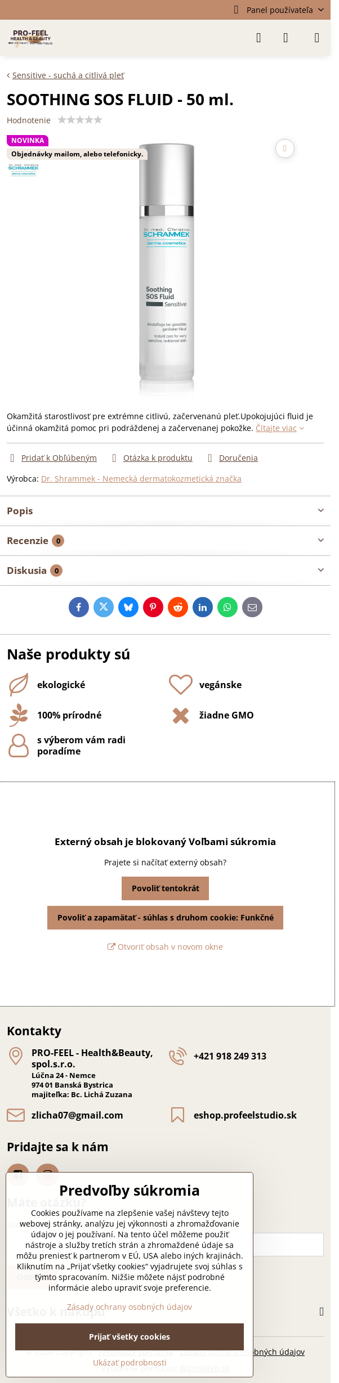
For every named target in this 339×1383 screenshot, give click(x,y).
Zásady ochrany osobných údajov (129, 1306)
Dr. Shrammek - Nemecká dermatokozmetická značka (141, 478)
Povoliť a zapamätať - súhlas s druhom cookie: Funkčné (165, 917)
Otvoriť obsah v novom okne (165, 946)
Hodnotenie (29, 120)
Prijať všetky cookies (129, 1336)
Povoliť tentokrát (165, 888)
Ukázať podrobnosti (130, 1362)
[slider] (79, 119)
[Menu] (317, 37)
